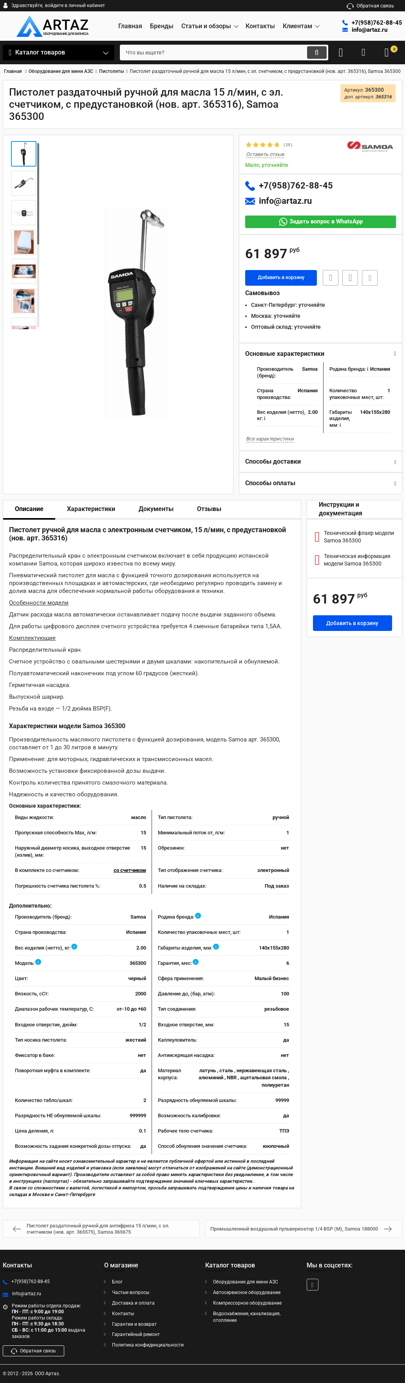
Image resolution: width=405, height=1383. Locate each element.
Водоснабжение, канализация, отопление (246, 1317)
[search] (217, 52)
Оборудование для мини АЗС (245, 1282)
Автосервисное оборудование (246, 1292)
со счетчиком (130, 871)
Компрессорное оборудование (247, 1303)
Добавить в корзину (281, 278)
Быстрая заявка (328, 278)
